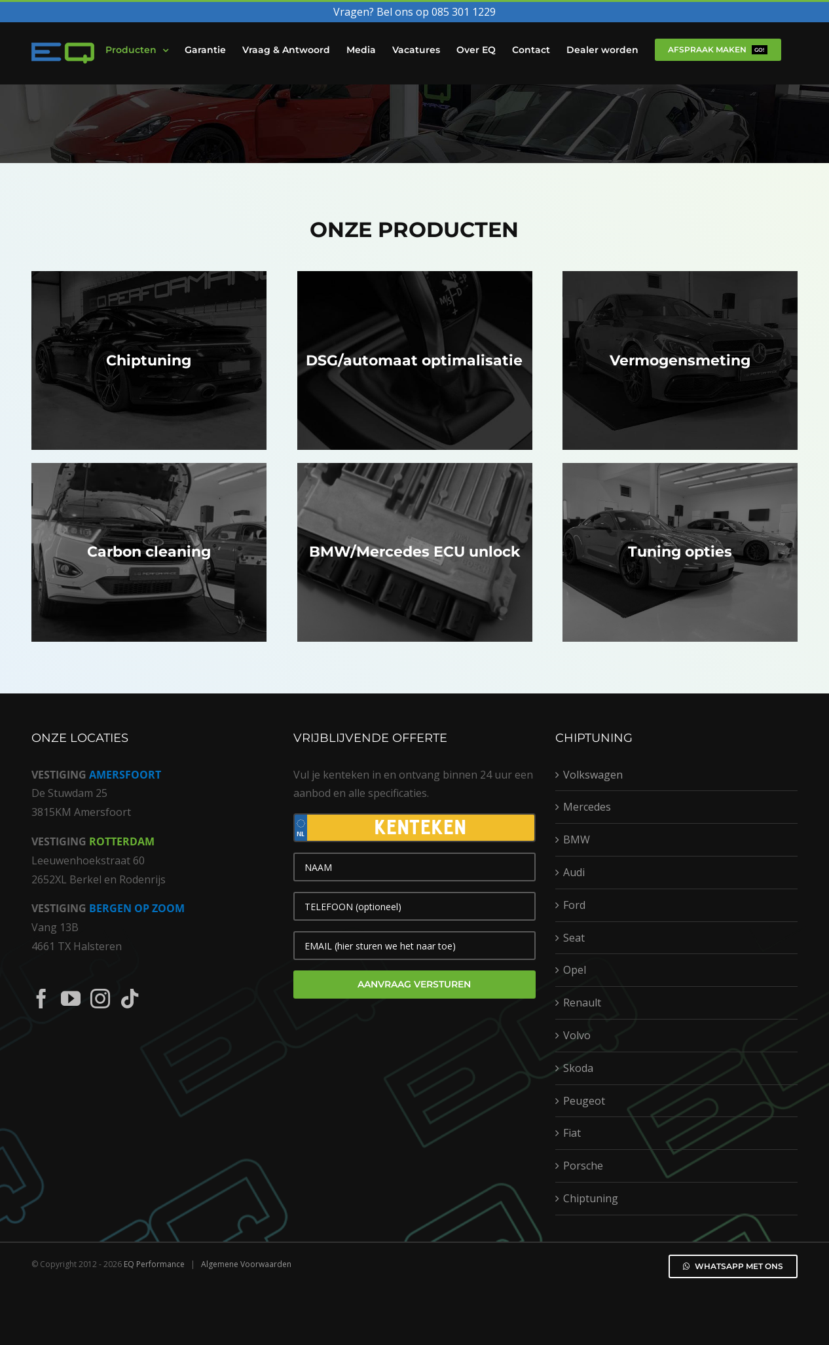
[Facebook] (41, 998)
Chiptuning (590, 1198)
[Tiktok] (129, 998)
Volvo (577, 1035)
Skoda (578, 1068)
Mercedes (587, 807)
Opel (574, 970)
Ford (574, 905)
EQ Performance (154, 1264)
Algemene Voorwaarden (246, 1264)
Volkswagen (593, 774)
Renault (582, 1002)
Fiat (572, 1133)
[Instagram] (100, 998)
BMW (576, 839)
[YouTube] (71, 998)
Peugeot (584, 1101)
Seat (574, 937)
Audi (574, 872)
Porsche (583, 1165)
